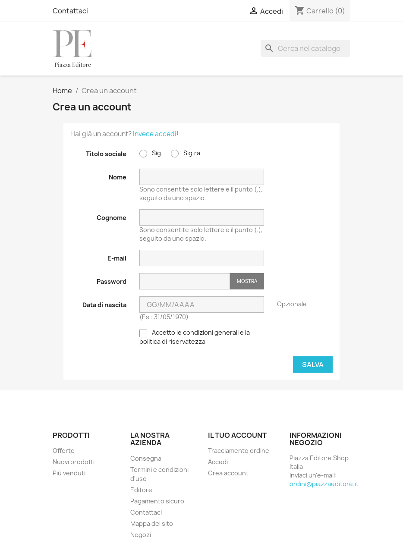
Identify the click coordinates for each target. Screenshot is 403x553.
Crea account (228, 473)
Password (111, 281)
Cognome (111, 218)
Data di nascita (104, 305)
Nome (117, 177)
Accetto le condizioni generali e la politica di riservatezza (194, 336)
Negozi (140, 535)
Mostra (247, 281)
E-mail (116, 258)
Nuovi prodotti (73, 462)
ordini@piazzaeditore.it (324, 484)
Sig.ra (185, 153)
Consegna (145, 458)
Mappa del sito (151, 523)
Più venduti (69, 473)
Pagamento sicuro (157, 501)
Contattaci (70, 11)
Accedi (218, 462)
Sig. (151, 153)
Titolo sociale (106, 154)
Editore (141, 490)
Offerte (64, 450)
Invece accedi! (156, 133)
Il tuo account (237, 435)
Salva (313, 364)
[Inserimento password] (184, 281)
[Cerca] (305, 48)
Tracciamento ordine (238, 450)
